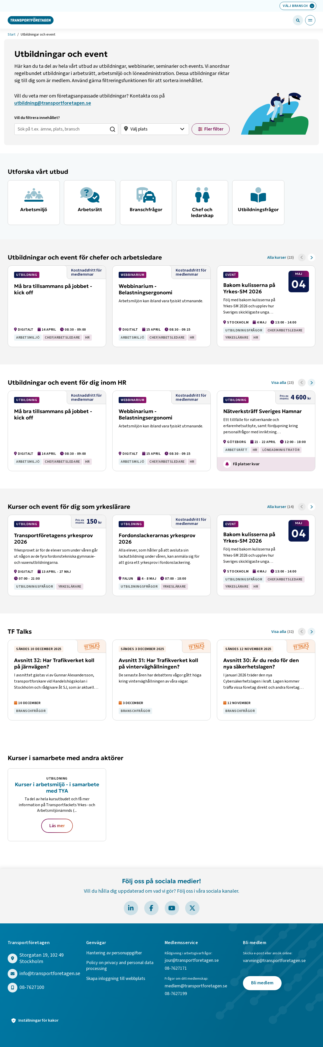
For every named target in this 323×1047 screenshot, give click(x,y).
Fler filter (213, 129)
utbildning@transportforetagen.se (52, 103)
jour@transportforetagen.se (192, 961)
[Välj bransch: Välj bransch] (298, 6)
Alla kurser (276, 257)
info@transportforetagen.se (49, 973)
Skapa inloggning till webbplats (115, 979)
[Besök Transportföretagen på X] (192, 908)
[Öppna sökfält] (298, 20)
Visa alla (278, 383)
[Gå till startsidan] (31, 20)
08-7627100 (31, 987)
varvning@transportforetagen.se (274, 961)
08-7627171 (176, 969)
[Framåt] (311, 257)
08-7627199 (176, 994)
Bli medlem (262, 983)
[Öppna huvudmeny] (310, 20)
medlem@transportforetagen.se (196, 986)
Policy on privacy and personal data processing (119, 966)
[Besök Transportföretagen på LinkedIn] (131, 908)
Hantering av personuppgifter (114, 953)
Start (11, 35)
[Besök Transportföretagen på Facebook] (151, 908)
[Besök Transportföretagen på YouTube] (172, 908)
